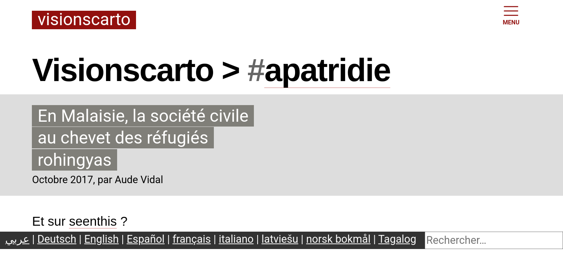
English (101, 239)
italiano (236, 239)
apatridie (327, 70)
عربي (17, 239)
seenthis (93, 221)
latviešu (280, 239)
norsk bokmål (338, 239)
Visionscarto (83, 20)
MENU (511, 15)
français (191, 239)
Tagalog (397, 239)
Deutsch (56, 239)
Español (146, 239)
